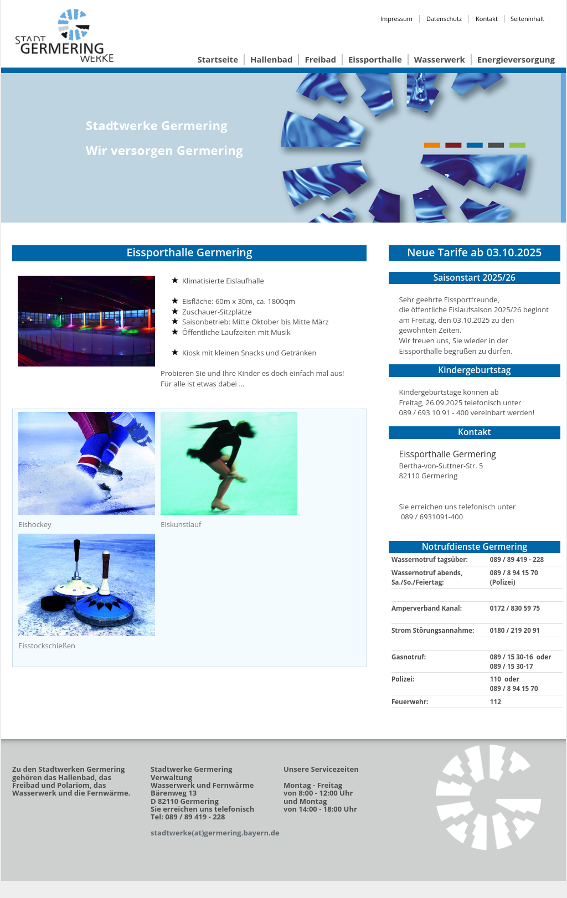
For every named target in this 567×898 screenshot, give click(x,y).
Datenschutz (444, 18)
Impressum (396, 18)
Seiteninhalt (527, 18)
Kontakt (487, 18)
